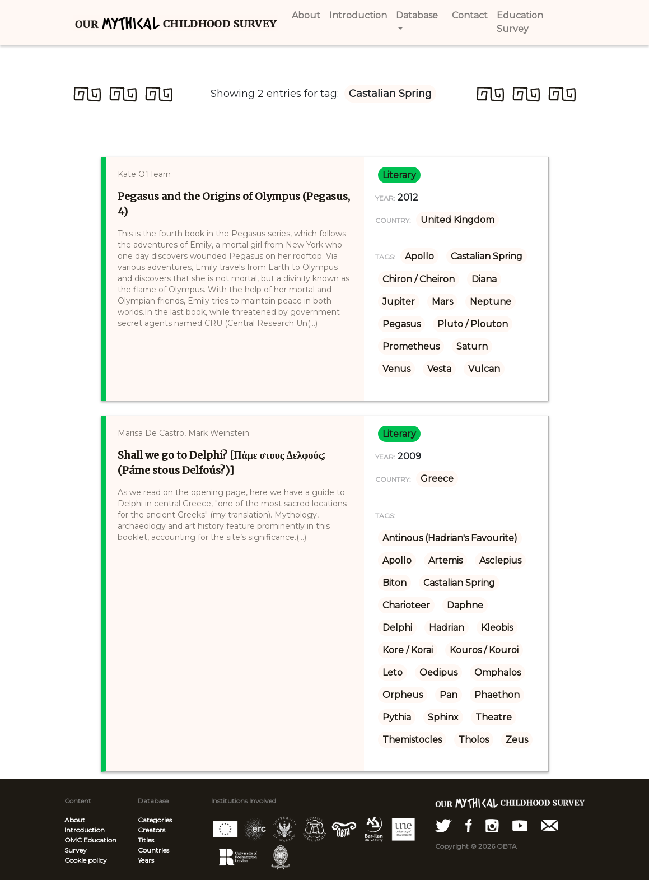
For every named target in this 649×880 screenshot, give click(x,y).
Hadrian (446, 627)
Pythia (396, 717)
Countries (153, 850)
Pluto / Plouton (472, 324)
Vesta (439, 369)
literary (399, 175)
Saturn (472, 346)
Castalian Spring (486, 256)
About (74, 820)
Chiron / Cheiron (418, 279)
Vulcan (484, 369)
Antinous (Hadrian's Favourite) (449, 538)
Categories (155, 820)
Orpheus (402, 695)
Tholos (474, 739)
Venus (396, 369)
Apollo (419, 256)
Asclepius (500, 560)
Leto (392, 672)
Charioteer (406, 605)
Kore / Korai (407, 650)
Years (146, 860)
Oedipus (438, 672)
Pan (448, 695)
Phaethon (497, 695)
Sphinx (443, 717)
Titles (146, 840)
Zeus (517, 739)
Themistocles (412, 739)
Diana (484, 279)
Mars (442, 301)
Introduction (84, 830)
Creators (151, 830)
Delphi (397, 627)
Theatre (493, 717)
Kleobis (497, 627)
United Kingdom (457, 220)
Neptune (490, 301)
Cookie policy (85, 860)
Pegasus (401, 324)
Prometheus (411, 346)
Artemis (445, 560)
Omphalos (497, 672)
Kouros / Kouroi (484, 650)
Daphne (465, 605)
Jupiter (398, 301)
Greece (437, 478)
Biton (394, 583)
